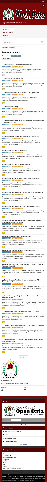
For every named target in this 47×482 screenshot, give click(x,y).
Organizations (7, 23)
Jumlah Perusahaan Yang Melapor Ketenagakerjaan (21, 92)
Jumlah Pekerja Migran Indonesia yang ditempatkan (21, 136)
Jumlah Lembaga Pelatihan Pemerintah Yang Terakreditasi (23, 192)
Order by (4, 47)
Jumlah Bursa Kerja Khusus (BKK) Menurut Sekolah (21, 311)
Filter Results (7, 58)
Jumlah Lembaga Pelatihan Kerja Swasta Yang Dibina (22, 206)
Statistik (23, 425)
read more (25, 383)
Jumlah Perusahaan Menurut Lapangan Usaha (19, 250)
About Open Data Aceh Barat (12, 431)
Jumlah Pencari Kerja (11, 106)
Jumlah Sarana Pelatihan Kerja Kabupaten (18, 65)
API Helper (7, 435)
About (5, 35)
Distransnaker (20, 23)
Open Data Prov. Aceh (10, 438)
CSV (4, 75)
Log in (42, 1)
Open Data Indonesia (10, 441)
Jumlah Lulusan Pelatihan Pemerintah (17, 164)
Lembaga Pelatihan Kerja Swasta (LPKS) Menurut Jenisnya (24, 325)
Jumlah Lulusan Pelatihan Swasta (15, 150)
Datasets (6, 29)
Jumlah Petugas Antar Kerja (13, 79)
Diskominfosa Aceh (16, 420)
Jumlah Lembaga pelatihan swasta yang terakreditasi (22, 178)
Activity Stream (8, 32)
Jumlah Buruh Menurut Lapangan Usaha (17, 236)
